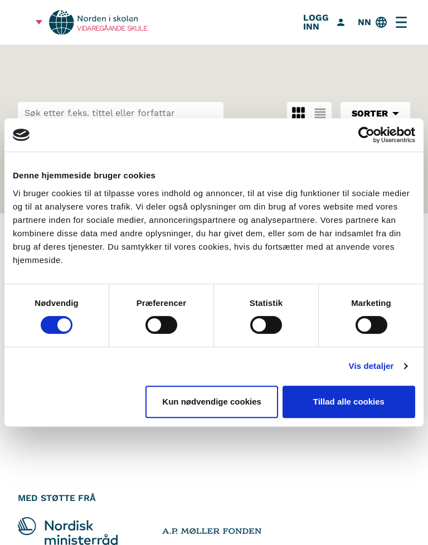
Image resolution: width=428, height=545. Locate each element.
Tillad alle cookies (349, 401)
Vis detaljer (371, 366)
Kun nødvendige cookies (211, 401)
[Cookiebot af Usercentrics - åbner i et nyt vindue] (366, 134)
